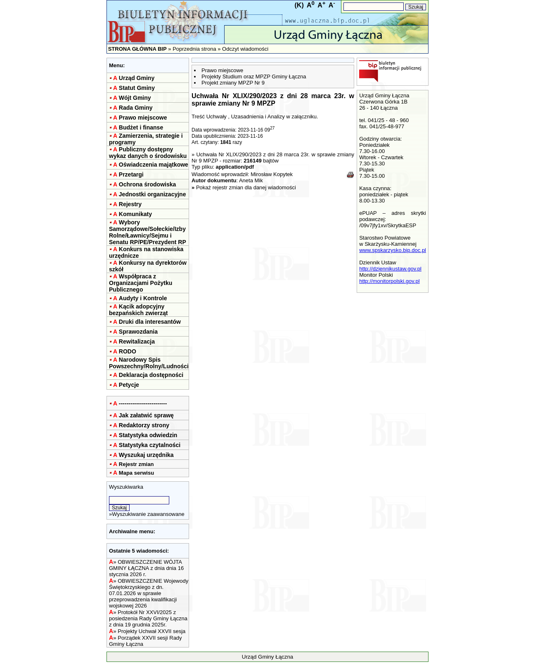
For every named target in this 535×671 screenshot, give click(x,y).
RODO (127, 351)
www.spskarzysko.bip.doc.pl (392, 250)
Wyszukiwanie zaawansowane (148, 514)
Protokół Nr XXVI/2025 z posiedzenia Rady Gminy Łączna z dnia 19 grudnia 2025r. (148, 618)
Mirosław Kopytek (272, 174)
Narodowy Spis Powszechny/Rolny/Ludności (149, 363)
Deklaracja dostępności (151, 375)
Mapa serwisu (136, 473)
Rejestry (130, 204)
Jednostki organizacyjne (152, 194)
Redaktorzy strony (144, 425)
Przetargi (131, 174)
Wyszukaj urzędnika (146, 455)
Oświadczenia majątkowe (153, 164)
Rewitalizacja (137, 341)
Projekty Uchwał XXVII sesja (151, 631)
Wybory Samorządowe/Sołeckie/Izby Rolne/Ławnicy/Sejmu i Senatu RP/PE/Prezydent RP (147, 232)
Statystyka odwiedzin (148, 435)
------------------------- (143, 403)
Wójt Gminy (135, 97)
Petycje (129, 384)
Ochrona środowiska (147, 184)
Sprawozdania (138, 331)
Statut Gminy (137, 88)
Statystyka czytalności (149, 445)
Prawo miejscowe (143, 117)
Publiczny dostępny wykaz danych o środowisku (148, 152)
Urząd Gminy (136, 78)
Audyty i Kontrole (143, 298)
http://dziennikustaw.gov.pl (390, 269)
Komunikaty (135, 214)
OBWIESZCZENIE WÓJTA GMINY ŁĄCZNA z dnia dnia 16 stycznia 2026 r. (146, 568)
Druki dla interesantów (150, 321)
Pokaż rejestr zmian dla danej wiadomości (246, 187)
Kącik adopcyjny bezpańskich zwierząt (138, 309)
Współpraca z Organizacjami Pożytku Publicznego (140, 283)
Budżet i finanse (141, 127)
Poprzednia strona (194, 49)
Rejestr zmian (136, 464)
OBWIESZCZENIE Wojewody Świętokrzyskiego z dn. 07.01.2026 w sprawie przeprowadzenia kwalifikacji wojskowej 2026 (148, 593)
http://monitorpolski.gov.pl (389, 281)
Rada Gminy (136, 107)
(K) (299, 5)
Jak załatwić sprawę (146, 415)
